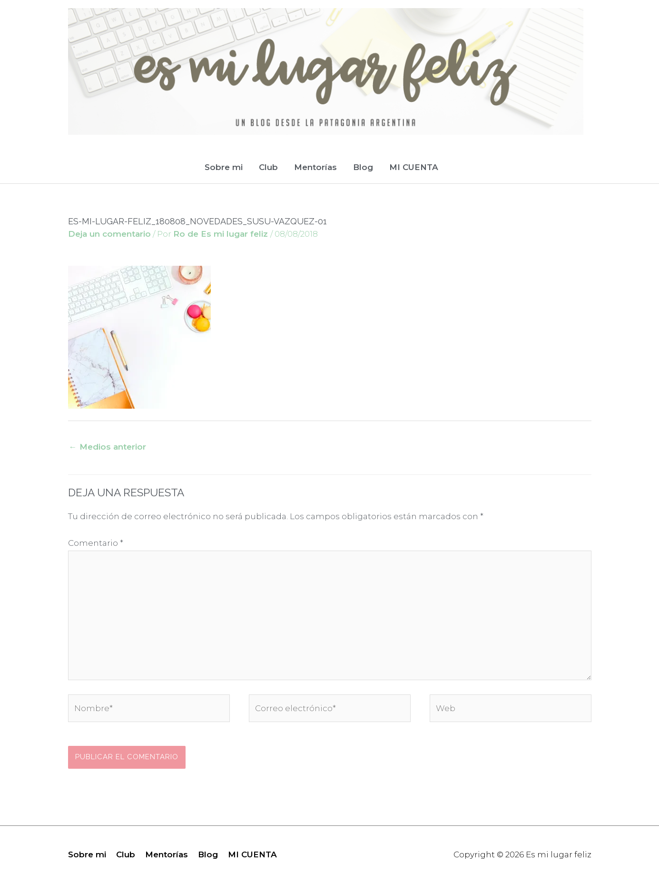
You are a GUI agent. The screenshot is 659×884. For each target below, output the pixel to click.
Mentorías (315, 167)
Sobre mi (224, 167)
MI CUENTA (413, 167)
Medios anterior (107, 447)
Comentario (95, 543)
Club (268, 167)
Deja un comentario (109, 234)
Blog (363, 167)
